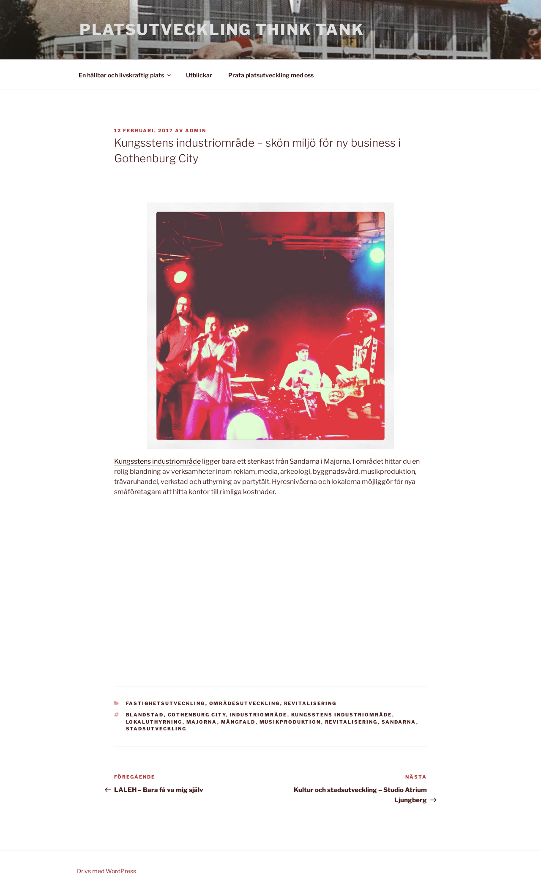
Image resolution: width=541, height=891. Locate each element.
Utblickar (199, 75)
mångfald (238, 722)
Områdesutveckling (244, 703)
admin (195, 131)
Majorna (201, 722)
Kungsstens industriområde (157, 461)
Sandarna (399, 722)
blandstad (145, 715)
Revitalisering (310, 703)
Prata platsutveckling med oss (271, 75)
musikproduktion (290, 722)
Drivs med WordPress (106, 871)
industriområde (258, 715)
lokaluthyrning (154, 722)
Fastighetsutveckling (165, 703)
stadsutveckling (156, 729)
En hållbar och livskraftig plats (125, 75)
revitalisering (351, 722)
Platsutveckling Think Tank (221, 29)
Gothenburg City (197, 715)
